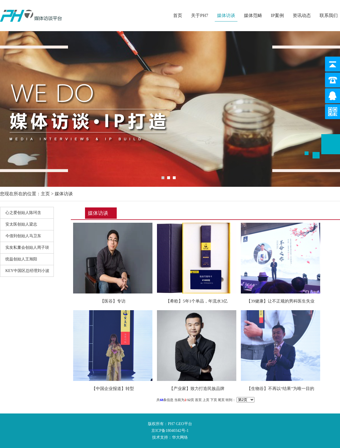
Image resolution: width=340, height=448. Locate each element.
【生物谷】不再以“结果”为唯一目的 (280, 388)
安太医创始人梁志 (21, 224)
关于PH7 (199, 15)
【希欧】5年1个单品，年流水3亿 (197, 301)
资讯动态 (302, 15)
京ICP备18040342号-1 (169, 430)
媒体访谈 (226, 15)
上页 (206, 400)
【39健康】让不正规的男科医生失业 (280, 301)
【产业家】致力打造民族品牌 (196, 388)
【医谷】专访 (113, 301)
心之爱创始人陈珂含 (23, 213)
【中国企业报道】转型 (113, 388)
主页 (45, 193)
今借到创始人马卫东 (23, 236)
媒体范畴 (253, 15)
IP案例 (277, 15)
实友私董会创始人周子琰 (27, 247)
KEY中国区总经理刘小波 (27, 271)
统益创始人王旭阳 (21, 259)
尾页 (221, 400)
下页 (213, 400)
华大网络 (180, 437)
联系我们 (329, 15)
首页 (177, 15)
